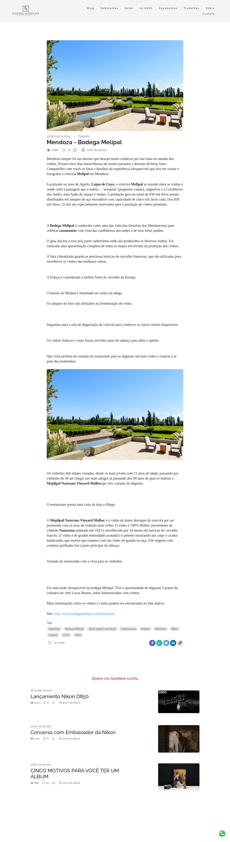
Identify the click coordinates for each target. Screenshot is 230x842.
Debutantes (110, 8)
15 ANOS (146, 8)
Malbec (145, 628)
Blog (90, 8)
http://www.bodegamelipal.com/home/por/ (84, 614)
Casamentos (168, 8)
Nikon (174, 628)
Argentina (54, 628)
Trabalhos (192, 8)
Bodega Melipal (74, 628)
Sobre (210, 8)
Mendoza (160, 628)
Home (129, 8)
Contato (209, 14)
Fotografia (83, 136)
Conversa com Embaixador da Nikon (73, 732)
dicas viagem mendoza (102, 628)
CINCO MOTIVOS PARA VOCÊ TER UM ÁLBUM (75, 774)
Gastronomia (128, 628)
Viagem (53, 635)
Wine (78, 635)
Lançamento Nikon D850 (60, 696)
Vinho (66, 635)
